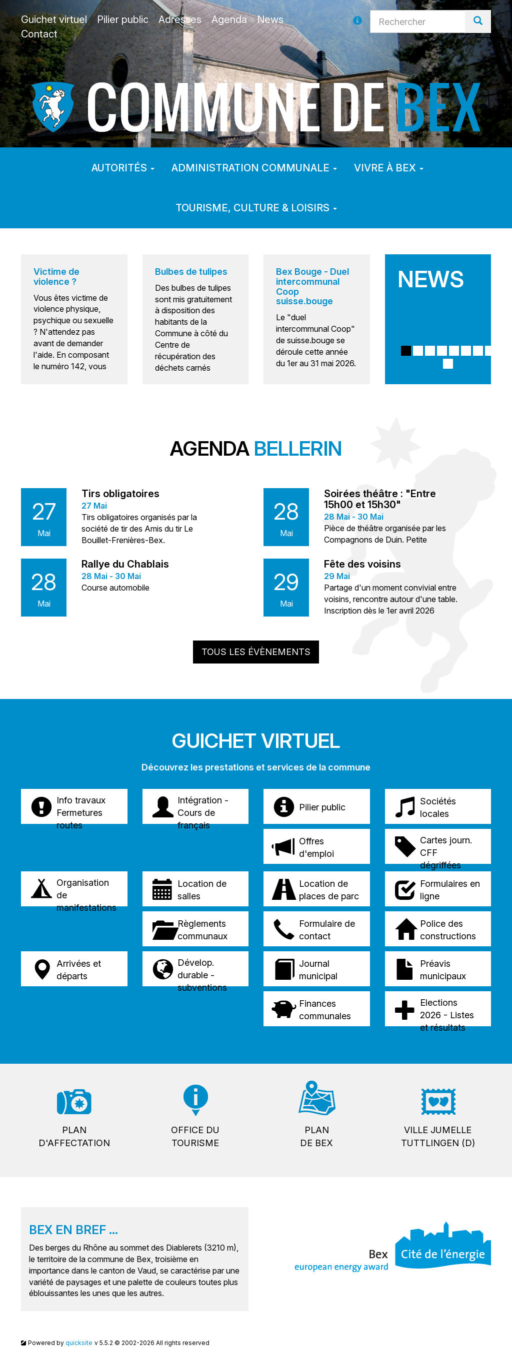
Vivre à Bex (389, 168)
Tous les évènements (256, 652)
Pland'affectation (74, 1136)
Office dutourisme (195, 1136)
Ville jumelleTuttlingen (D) (438, 1136)
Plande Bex (316, 1136)
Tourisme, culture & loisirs (256, 208)
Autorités (123, 168)
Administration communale (254, 168)
